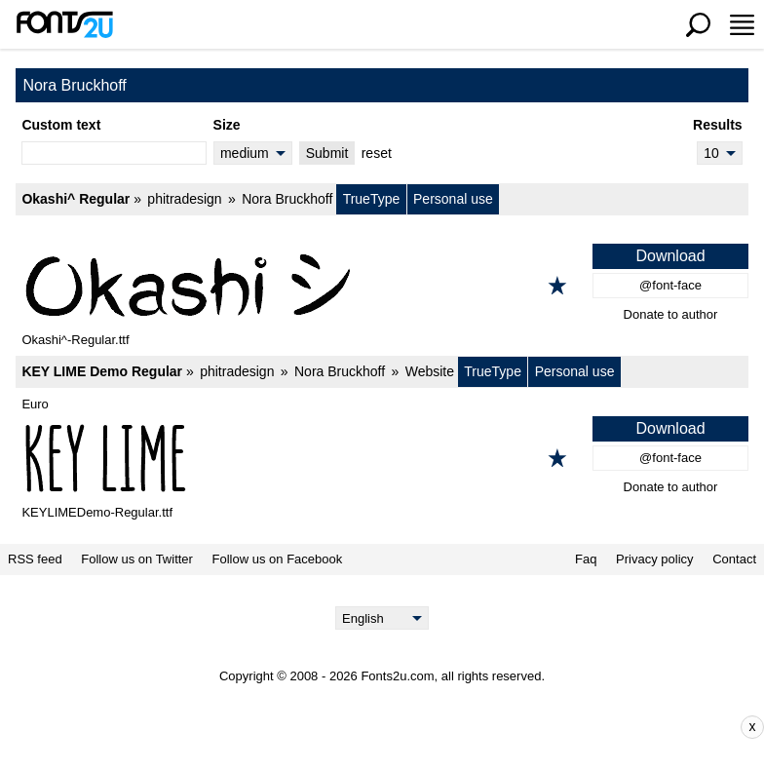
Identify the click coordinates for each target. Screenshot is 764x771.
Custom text (60, 125)
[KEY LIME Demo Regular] (382, 458)
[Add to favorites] (557, 285)
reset (377, 153)
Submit (327, 153)
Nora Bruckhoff (287, 199)
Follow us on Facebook (277, 560)
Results (718, 125)
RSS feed (35, 560)
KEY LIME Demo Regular (101, 371)
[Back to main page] (64, 24)
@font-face (670, 285)
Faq (585, 560)
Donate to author (671, 314)
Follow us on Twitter (137, 560)
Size (227, 125)
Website (429, 371)
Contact (734, 560)
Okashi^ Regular (75, 199)
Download (670, 256)
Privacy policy (654, 560)
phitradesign (184, 199)
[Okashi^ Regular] (382, 285)
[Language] (382, 618)
